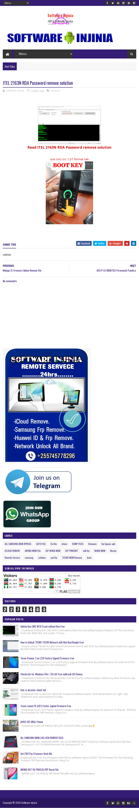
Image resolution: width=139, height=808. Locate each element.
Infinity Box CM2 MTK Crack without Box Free (43, 626)
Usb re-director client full (33, 690)
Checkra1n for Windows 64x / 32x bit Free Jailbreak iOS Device (52, 674)
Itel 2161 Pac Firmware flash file (36, 754)
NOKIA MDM (99, 550)
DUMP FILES (77, 543)
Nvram (113, 550)
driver (64, 543)
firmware (92, 543)
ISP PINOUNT (71, 550)
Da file (54, 543)
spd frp (54, 557)
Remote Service (12, 557)
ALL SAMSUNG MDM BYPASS (18, 543)
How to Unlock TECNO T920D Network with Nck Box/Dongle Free (52, 642)
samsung (29, 557)
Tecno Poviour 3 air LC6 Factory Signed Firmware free (47, 658)
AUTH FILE (41, 543)
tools (89, 557)
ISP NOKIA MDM (53, 550)
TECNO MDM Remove (72, 557)
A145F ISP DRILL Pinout (32, 722)
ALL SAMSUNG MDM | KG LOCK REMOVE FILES (42, 738)
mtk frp (86, 550)
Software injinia (60, 15)
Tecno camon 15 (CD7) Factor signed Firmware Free (46, 706)
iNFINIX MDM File (33, 550)
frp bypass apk (108, 543)
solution (55, 90)
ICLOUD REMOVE (12, 550)
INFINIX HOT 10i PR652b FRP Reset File (40, 769)
